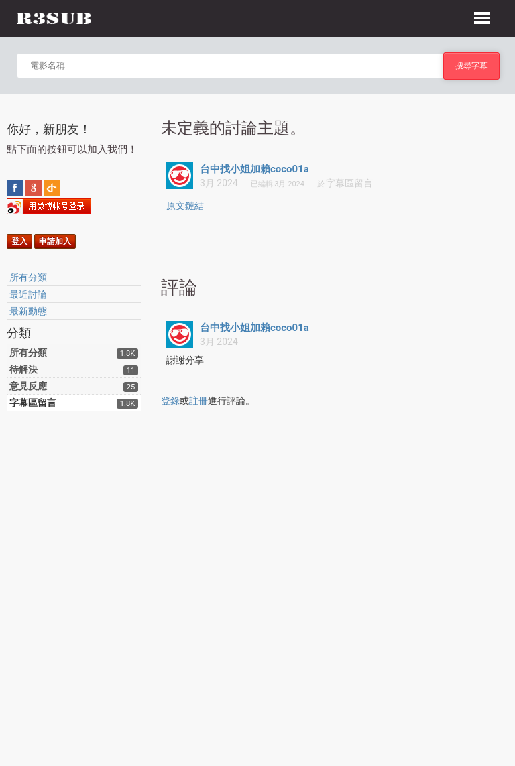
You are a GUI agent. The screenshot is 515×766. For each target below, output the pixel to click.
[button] (482, 16)
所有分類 (28, 277)
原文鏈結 (185, 205)
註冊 (198, 400)
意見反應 (28, 386)
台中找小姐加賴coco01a (254, 169)
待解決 (23, 369)
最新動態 (28, 311)
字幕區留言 (32, 402)
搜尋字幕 (471, 65)
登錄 (170, 400)
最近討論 (28, 294)
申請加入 (55, 241)
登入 (19, 241)
